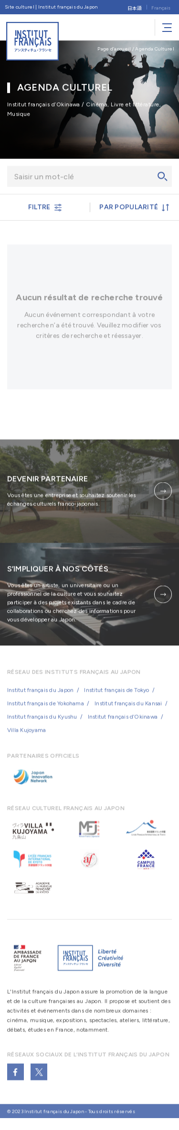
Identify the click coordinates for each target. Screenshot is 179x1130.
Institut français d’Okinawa (123, 722)
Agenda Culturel (154, 49)
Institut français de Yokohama (45, 709)
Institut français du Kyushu (42, 722)
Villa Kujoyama (26, 736)
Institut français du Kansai (128, 709)
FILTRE (45, 208)
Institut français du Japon (40, 696)
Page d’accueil (114, 49)
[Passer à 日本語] (134, 7)
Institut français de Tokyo (116, 696)
